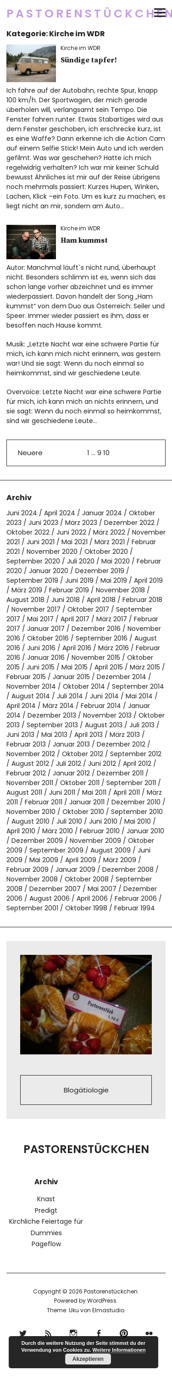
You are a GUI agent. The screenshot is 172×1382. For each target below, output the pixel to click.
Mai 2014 (139, 696)
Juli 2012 (68, 763)
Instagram (73, 1332)
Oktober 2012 (82, 753)
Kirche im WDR (80, 48)
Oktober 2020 (106, 551)
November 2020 (52, 551)
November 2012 (30, 753)
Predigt (46, 1210)
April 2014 (21, 705)
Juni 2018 (65, 599)
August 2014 (30, 696)
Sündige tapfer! (89, 60)
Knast (46, 1199)
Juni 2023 (43, 522)
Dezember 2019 (99, 570)
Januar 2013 (71, 744)
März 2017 (111, 619)
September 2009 (56, 850)
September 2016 (102, 638)
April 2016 (76, 647)
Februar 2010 (100, 831)
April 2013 (88, 734)
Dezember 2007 (55, 888)
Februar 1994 (134, 908)
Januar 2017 (46, 628)
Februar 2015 (26, 676)
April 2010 (20, 831)
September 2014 (138, 686)
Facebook (98, 1332)
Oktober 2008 (87, 879)
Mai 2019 (113, 580)
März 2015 (145, 667)
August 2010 (30, 821)
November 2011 (29, 782)
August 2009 (110, 850)
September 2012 (135, 753)
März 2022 (109, 532)
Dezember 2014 (121, 676)
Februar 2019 (69, 590)
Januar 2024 (102, 513)
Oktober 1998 (86, 908)
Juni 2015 (41, 667)
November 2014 (31, 686)
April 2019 (148, 580)
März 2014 (58, 705)
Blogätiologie (86, 1090)
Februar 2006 (136, 898)
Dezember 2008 (128, 869)
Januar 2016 (46, 657)
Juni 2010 (103, 821)
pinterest (124, 1332)
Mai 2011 (94, 792)
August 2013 (103, 725)
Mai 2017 (40, 619)
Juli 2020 (80, 561)
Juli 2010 (69, 821)
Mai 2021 (74, 541)
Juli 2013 (142, 725)
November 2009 (95, 840)
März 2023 (81, 522)
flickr (149, 1332)
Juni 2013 (20, 734)
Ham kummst (84, 240)
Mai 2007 (102, 888)
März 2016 (113, 647)
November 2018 (120, 590)
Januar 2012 (71, 773)
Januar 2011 (87, 802)
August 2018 (25, 599)
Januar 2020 (48, 570)
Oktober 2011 (80, 782)
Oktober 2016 (48, 638)
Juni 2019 (79, 580)
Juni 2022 (71, 532)
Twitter (23, 1332)
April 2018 (101, 599)
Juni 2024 (21, 513)
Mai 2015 (74, 667)
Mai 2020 (115, 561)
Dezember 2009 (37, 840)
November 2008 (32, 879)
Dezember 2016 (96, 628)
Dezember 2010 (136, 802)
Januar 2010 (145, 831)
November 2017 (36, 609)
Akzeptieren (88, 1359)
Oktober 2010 (83, 811)
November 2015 (96, 657)
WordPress (102, 1300)
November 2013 (107, 715)
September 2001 (32, 908)
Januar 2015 (71, 676)
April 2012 (137, 763)
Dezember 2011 (120, 773)
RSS (48, 1332)
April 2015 (108, 667)
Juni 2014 (104, 696)
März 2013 (125, 734)
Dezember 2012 (121, 744)
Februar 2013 (26, 744)
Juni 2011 (62, 792)
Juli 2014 (70, 696)
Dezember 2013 (52, 715)
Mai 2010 (137, 821)
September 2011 (131, 782)
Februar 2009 (27, 869)
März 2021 (109, 541)
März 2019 (26, 590)
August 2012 (30, 763)
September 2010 (137, 811)
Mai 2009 (43, 859)
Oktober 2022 (28, 532)
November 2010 (30, 811)
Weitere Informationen (119, 1350)
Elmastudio (108, 1310)
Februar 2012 (26, 773)
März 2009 (119, 859)
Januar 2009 (75, 869)
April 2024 (59, 513)
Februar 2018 (142, 599)
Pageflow (46, 1243)
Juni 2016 (41, 647)
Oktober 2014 (84, 686)
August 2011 (24, 792)
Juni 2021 (41, 541)
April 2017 (75, 619)
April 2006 (92, 898)
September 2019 (32, 580)
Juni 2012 (102, 763)
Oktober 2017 (88, 609)
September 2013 (52, 725)
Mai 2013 (54, 734)
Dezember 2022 (129, 522)
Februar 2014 (101, 705)
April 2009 (80, 859)
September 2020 (33, 561)
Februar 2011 (43, 802)
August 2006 (49, 898)
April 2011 (126, 792)
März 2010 (57, 831)
